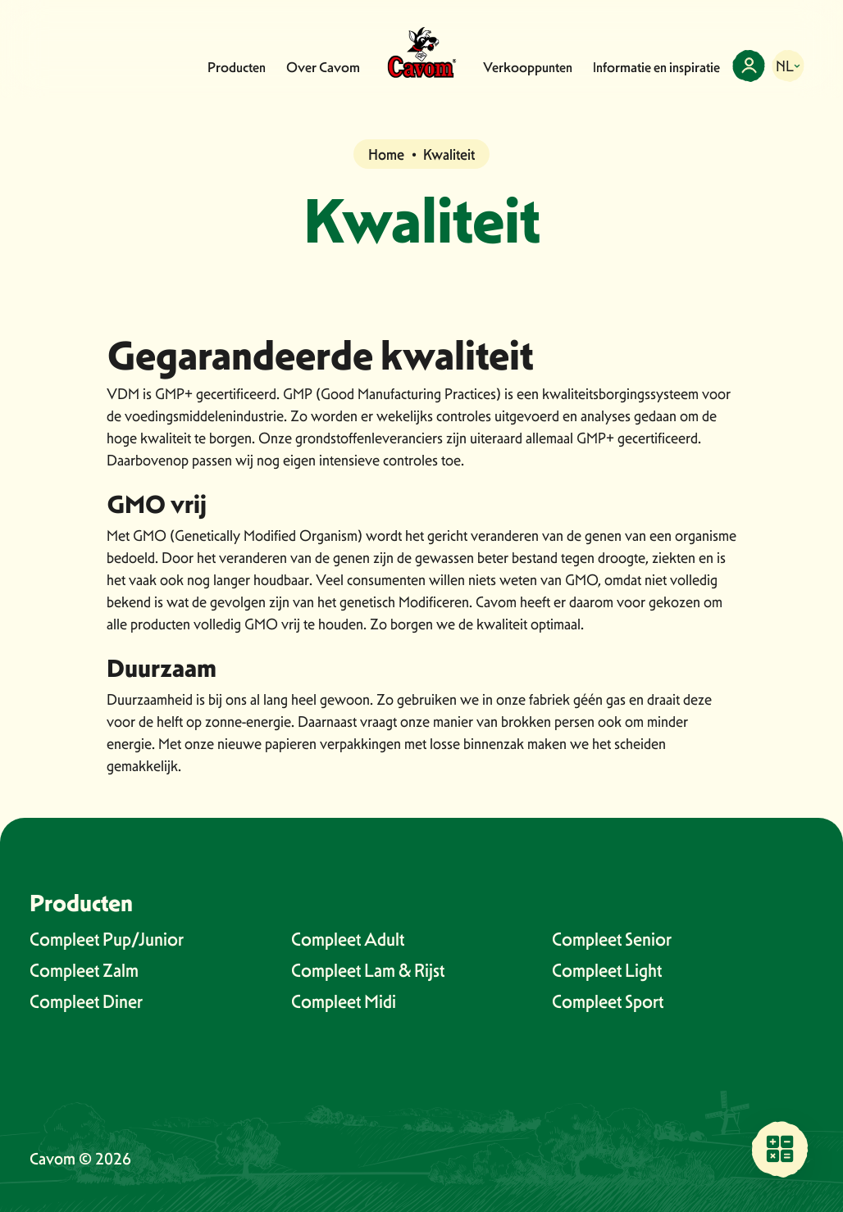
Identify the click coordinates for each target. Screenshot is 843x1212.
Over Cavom (323, 67)
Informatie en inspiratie (656, 67)
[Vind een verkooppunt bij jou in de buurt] (780, 1149)
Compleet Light (607, 970)
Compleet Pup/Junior (107, 939)
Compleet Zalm (84, 970)
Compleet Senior (612, 939)
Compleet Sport (607, 1001)
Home (386, 154)
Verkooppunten (527, 67)
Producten (236, 67)
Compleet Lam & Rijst (367, 970)
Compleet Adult (347, 939)
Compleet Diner (86, 1001)
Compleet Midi (343, 1001)
